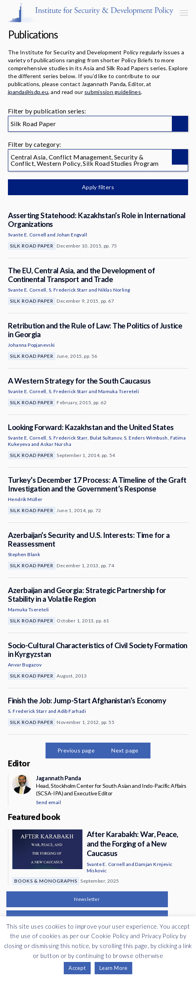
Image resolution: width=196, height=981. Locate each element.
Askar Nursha (55, 444)
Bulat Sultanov (106, 438)
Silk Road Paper (31, 246)
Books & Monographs (45, 881)
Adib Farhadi (71, 711)
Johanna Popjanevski (31, 345)
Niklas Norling (114, 290)
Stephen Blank (24, 554)
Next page (125, 750)
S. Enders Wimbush (146, 438)
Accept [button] (77, 968)
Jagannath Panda (58, 777)
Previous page (76, 750)
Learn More (113, 968)
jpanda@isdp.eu (28, 91)
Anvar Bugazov (25, 665)
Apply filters (98, 187)
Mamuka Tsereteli (118, 391)
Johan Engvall (72, 235)
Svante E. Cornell (27, 235)
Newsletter (87, 899)
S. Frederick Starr (68, 290)
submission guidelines (112, 91)
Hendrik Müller (25, 499)
